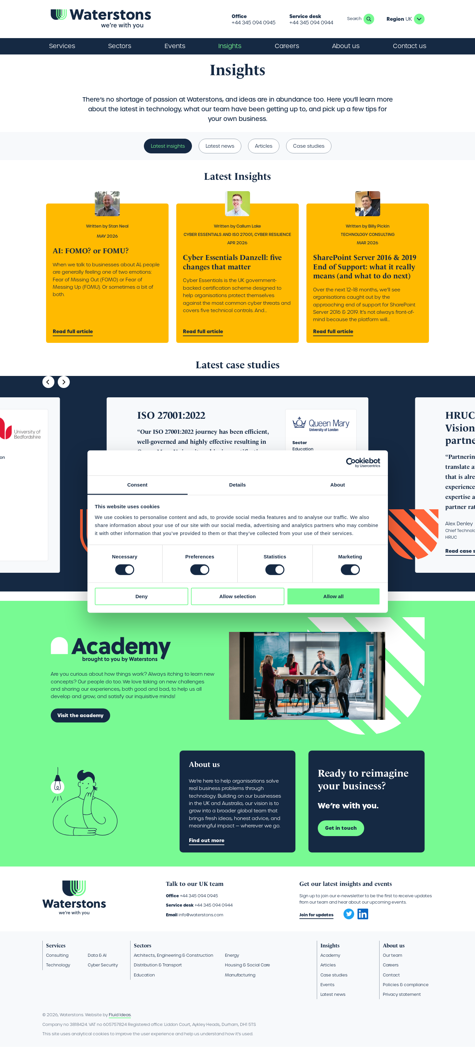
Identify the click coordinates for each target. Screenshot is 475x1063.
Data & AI (97, 970)
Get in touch (341, 843)
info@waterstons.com (201, 930)
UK (419, 19)
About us (394, 961)
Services (55, 961)
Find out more (206, 856)
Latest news (220, 162)
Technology (58, 980)
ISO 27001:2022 (171, 431)
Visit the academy (80, 731)
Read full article (73, 347)
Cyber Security (103, 980)
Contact (391, 990)
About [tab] (337, 484)
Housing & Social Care (247, 980)
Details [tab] (237, 484)
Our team (392, 970)
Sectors (142, 961)
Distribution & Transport (158, 980)
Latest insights (168, 162)
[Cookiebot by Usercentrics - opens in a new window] (351, 463)
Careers (391, 980)
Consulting (57, 970)
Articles (263, 162)
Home (48, 62)
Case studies (308, 162)
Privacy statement (402, 1010)
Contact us (409, 46)
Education (144, 990)
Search (369, 19)
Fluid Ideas (120, 1030)
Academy (330, 970)
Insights (229, 46)
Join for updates (316, 930)
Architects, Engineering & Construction (173, 970)
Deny (142, 596)
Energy (232, 970)
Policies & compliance (406, 1000)
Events (175, 46)
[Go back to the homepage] (101, 19)
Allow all (333, 596)
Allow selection (237, 596)
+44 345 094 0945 (253, 23)
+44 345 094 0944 (311, 23)
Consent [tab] (137, 484)
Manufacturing (240, 990)
